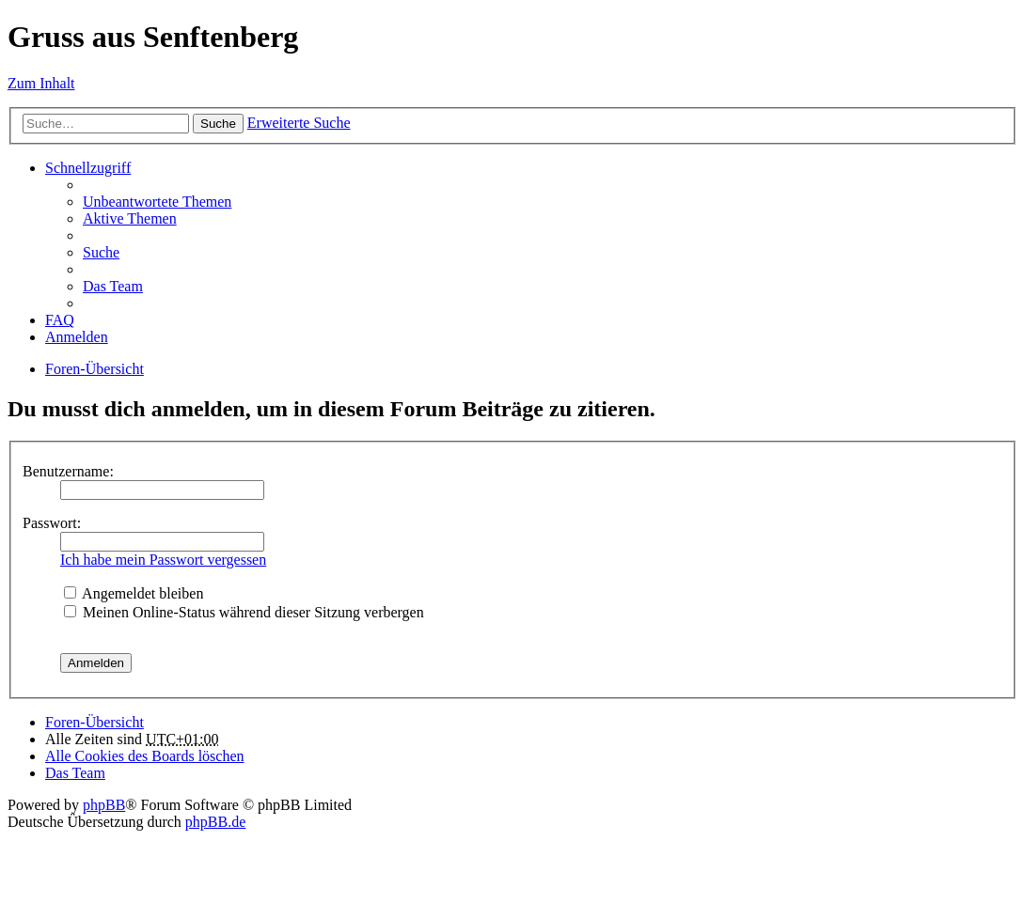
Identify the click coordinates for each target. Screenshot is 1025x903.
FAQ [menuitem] (59, 320)
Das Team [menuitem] (113, 286)
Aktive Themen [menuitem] (130, 218)
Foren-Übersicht (94, 369)
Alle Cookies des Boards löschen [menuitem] (144, 756)
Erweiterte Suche (299, 123)
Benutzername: (68, 471)
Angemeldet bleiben (133, 593)
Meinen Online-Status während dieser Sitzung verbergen (244, 612)
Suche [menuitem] (101, 252)
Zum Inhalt (41, 83)
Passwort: (52, 523)
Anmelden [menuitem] (76, 337)
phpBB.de (215, 822)
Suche (218, 124)
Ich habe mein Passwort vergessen (163, 560)
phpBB (104, 805)
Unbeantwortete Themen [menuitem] (157, 202)
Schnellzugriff (88, 168)
